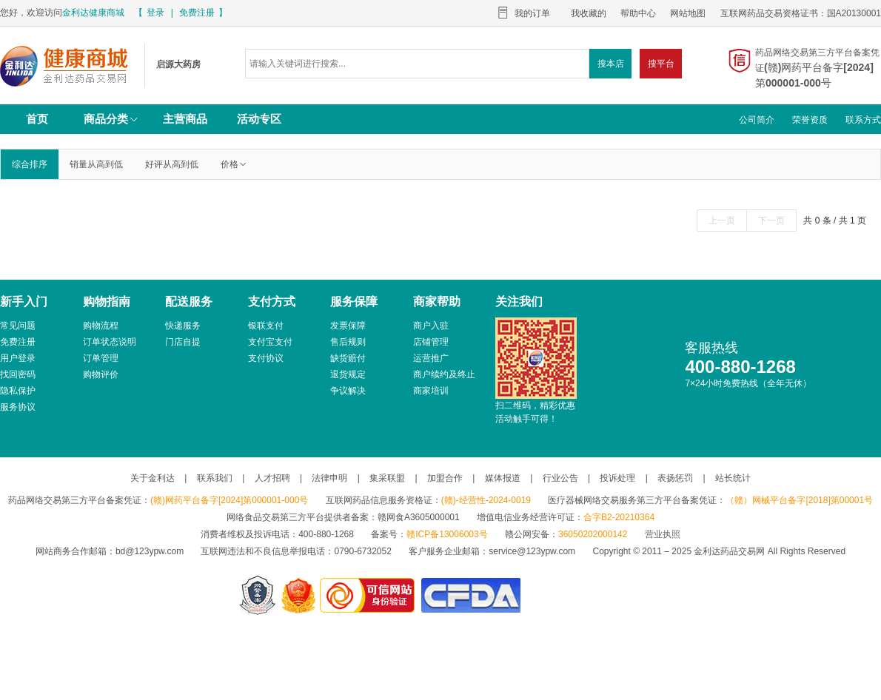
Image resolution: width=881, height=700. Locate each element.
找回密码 (18, 374)
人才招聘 (272, 478)
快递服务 (183, 325)
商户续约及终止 (444, 374)
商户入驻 (431, 325)
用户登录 (18, 358)
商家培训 (431, 391)
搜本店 (610, 63)
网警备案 (257, 595)
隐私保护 (18, 391)
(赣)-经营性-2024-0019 (486, 500)
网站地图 (688, 13)
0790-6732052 (364, 551)
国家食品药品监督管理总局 (470, 595)
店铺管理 (431, 342)
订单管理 (100, 358)
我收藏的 (588, 13)
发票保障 (348, 325)
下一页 (771, 220)
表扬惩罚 (675, 478)
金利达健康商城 (93, 12)
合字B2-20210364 (618, 517)
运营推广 (431, 358)
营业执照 (662, 534)
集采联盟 (387, 478)
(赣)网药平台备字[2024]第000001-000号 (229, 500)
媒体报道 (502, 478)
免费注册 (197, 12)
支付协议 (266, 358)
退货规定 (348, 374)
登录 (155, 12)
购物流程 (100, 325)
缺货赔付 (348, 358)
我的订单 (532, 13)
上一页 (722, 220)
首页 (37, 118)
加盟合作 (445, 478)
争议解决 (348, 391)
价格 (234, 164)
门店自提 (183, 342)
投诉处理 (617, 478)
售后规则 (348, 342)
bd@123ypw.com (149, 551)
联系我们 (214, 478)
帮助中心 (638, 13)
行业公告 (560, 478)
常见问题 (18, 325)
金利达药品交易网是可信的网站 (370, 595)
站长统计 (733, 478)
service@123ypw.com (532, 551)
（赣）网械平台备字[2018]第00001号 (799, 500)
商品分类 (111, 118)
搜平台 (661, 63)
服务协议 (18, 407)
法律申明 (329, 478)
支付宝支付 (270, 342)
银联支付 (266, 325)
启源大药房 (66, 66)
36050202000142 (592, 534)
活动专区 (259, 118)
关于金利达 (152, 478)
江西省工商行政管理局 (299, 595)
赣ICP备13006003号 (446, 534)
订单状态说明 (109, 342)
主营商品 (185, 118)
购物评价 (100, 374)
